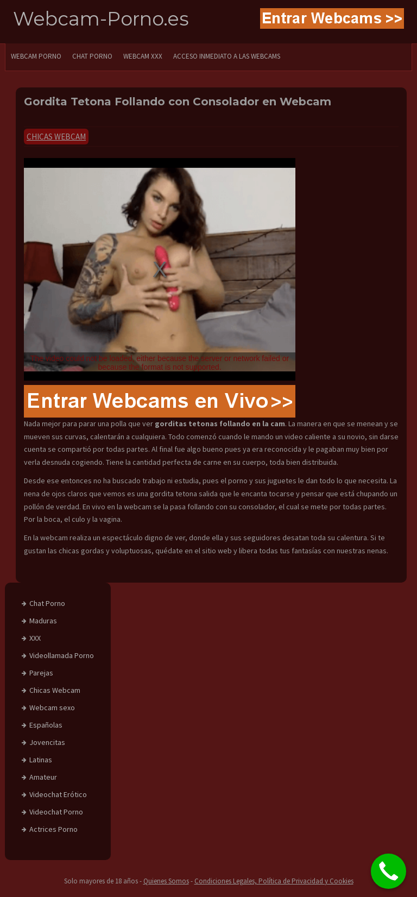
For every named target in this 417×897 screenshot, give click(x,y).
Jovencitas (47, 742)
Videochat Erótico (58, 794)
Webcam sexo (52, 707)
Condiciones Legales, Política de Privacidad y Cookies (273, 881)
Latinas (40, 760)
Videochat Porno (56, 812)
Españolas (45, 725)
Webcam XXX (142, 56)
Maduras (43, 621)
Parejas (41, 673)
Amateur (43, 777)
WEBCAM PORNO (36, 56)
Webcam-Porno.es (101, 18)
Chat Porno (47, 603)
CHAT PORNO (92, 56)
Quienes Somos (166, 881)
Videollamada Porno (61, 655)
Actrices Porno (53, 829)
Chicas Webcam (56, 136)
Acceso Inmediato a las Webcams (226, 56)
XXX (35, 638)
